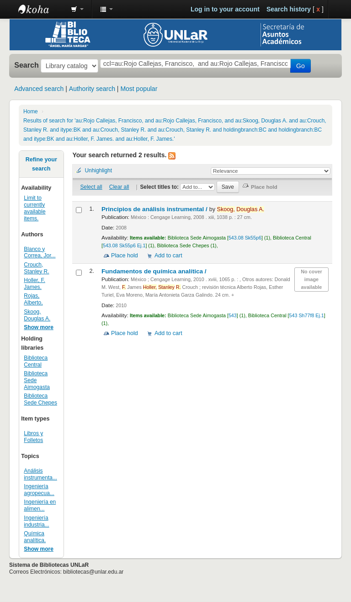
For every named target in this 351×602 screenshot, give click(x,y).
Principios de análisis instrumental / (155, 209)
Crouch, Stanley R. (36, 268)
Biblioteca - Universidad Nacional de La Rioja (41, 9)
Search (26, 65)
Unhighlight (98, 170)
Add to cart (168, 255)
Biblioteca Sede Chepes (40, 399)
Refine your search (41, 164)
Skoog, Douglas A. (37, 315)
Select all (91, 187)
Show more (38, 327)
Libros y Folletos (33, 436)
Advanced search (39, 88)
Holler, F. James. (34, 283)
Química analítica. (35, 536)
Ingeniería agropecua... (39, 489)
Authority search (92, 88)
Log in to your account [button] (225, 9)
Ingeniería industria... (36, 521)
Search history (288, 9)
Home (30, 111)
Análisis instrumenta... (40, 474)
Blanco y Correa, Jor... (39, 252)
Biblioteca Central (36, 361)
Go (300, 65)
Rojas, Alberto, (33, 299)
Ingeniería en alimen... (40, 505)
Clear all (119, 187)
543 (233, 315)
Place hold (124, 255)
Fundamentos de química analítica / (154, 271)
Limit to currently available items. (34, 208)
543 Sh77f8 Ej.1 (306, 315)
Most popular (138, 88)
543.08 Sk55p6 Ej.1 (124, 245)
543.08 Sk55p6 (245, 237)
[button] (77, 9)
